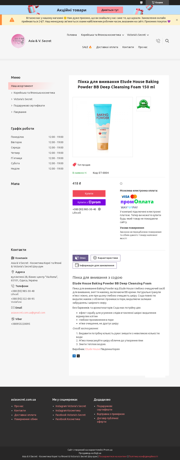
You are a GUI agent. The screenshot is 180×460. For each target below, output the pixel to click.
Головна (72, 34)
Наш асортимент (22, 85)
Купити (89, 193)
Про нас (142, 47)
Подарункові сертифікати (29, 105)
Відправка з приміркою (111, 414)
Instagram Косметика (68, 410)
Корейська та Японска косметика (101, 34)
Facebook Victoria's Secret (71, 414)
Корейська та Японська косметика (34, 92)
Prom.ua (108, 450)
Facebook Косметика (68, 419)
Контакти (128, 47)
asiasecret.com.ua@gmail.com (28, 312)
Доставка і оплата (107, 47)
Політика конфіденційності (143, 456)
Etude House (92, 349)
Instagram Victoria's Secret (71, 406)
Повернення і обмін (25, 419)
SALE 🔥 (87, 47)
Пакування (20, 112)
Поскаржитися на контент (113, 456)
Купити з (89, 202)
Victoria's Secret (136, 34)
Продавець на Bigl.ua (90, 453)
